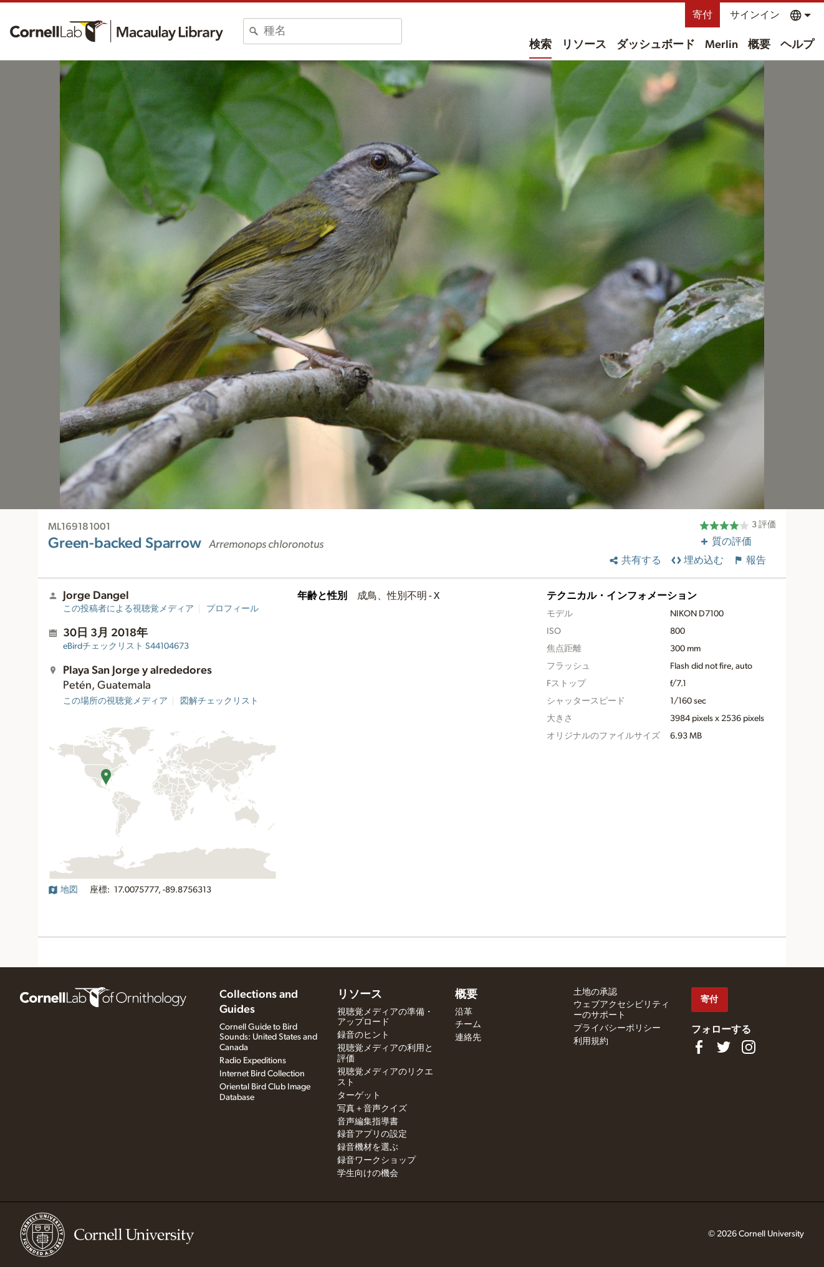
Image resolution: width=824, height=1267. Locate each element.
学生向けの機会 (367, 1173)
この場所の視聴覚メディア (115, 701)
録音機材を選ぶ (367, 1147)
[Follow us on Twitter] (723, 1047)
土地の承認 (595, 992)
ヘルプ (797, 44)
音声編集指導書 (367, 1121)
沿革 (463, 1012)
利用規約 (590, 1041)
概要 (759, 44)
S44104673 (126, 646)
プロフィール (232, 609)
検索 (540, 44)
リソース (584, 44)
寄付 (702, 15)
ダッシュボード (655, 44)
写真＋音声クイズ (372, 1108)
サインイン (755, 15)
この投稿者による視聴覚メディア (128, 609)
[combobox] (332, 31)
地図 (63, 890)
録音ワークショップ (376, 1160)
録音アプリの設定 (372, 1134)
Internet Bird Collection (262, 1073)
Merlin (721, 44)
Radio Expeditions (252, 1060)
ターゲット (359, 1095)
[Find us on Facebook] (698, 1047)
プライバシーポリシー (617, 1028)
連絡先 (468, 1037)
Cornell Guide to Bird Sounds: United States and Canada (268, 1038)
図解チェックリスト (219, 701)
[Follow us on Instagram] (748, 1047)
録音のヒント (363, 1035)
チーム (468, 1024)
